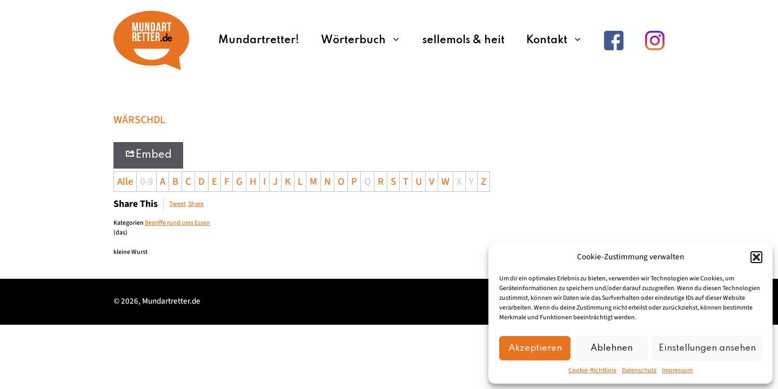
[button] (756, 257)
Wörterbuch (366, 40)
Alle (125, 182)
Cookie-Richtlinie (592, 370)
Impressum (677, 370)
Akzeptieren (535, 348)
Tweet (177, 204)
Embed (148, 154)
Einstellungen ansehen (707, 348)
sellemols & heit (463, 40)
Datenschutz (639, 370)
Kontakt (559, 40)
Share (196, 204)
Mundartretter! (258, 40)
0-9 (146, 182)
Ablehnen (612, 348)
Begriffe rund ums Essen (177, 222)
